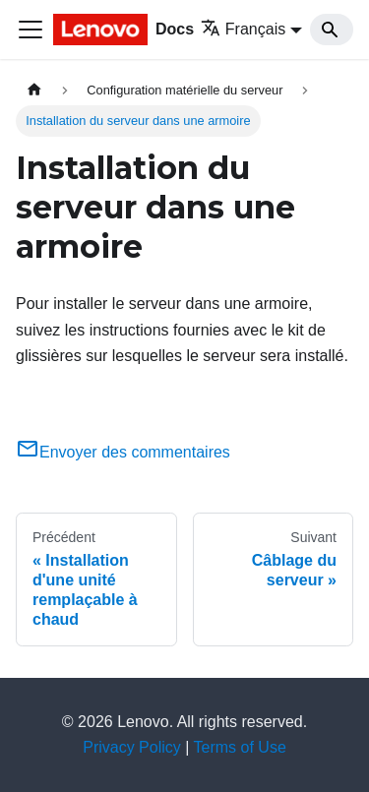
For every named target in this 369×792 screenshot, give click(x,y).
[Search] (331, 29)
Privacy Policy (132, 747)
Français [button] (243, 29)
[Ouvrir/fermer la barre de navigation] (30, 29)
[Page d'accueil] (34, 90)
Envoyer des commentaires (123, 452)
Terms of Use (240, 747)
